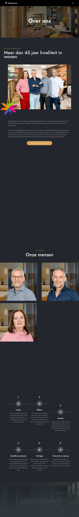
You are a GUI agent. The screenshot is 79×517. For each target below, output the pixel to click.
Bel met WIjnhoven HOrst (38, 143)
